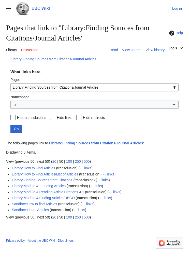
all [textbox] (15, 105)
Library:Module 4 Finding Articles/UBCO (43, 198)
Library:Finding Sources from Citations (42, 180)
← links (85, 168)
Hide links (64, 118)
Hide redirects (94, 118)
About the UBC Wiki (41, 240)
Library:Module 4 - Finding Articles (39, 186)
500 (87, 161)
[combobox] (94, 87)
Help (175, 33)
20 (54, 161)
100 (69, 161)
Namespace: (20, 97)
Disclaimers (66, 240)
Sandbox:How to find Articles (34, 204)
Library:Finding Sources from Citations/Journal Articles (53, 59)
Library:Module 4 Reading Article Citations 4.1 (48, 192)
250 (78, 161)
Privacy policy (15, 240)
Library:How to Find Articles (33, 168)
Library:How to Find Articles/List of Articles (45, 174)
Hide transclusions (31, 118)
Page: (15, 80)
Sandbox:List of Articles (30, 210)
